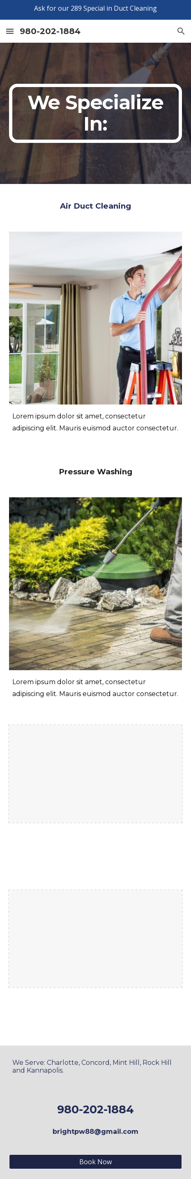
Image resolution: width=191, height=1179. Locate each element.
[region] (95, 10)
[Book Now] (95, 1162)
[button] (10, 31)
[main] (95, 113)
